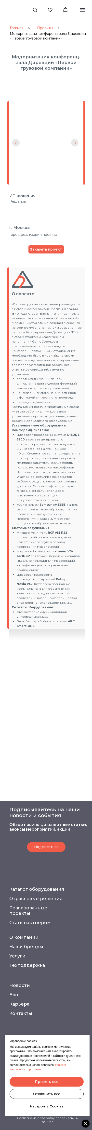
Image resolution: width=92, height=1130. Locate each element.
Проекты (45, 28)
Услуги (17, 956)
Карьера (19, 1004)
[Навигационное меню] (82, 10)
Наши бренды (26, 946)
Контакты (20, 1013)
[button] (35, 9)
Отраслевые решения (35, 898)
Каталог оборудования (36, 889)
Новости (19, 985)
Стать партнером (30, 922)
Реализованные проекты (28, 910)
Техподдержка (27, 965)
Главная (16, 28)
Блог (15, 994)
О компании (24, 937)
